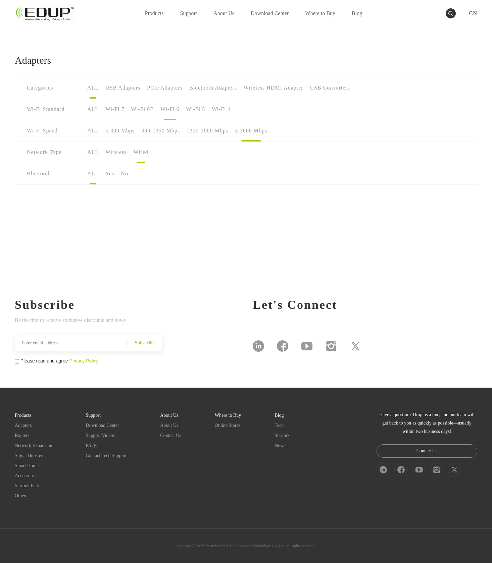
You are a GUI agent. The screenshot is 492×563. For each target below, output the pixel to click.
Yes (109, 173)
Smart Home (27, 465)
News (280, 445)
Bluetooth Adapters (213, 88)
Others (21, 495)
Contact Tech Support (106, 455)
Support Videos (100, 435)
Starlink (282, 435)
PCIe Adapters (165, 88)
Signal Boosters (29, 455)
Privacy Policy (83, 360)
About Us (169, 425)
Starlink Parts (27, 485)
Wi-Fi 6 (170, 109)
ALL (93, 88)
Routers (22, 435)
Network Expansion (33, 445)
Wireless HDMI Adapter (273, 88)
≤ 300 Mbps (120, 130)
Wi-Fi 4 (221, 109)
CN (473, 13)
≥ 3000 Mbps (251, 130)
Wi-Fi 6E (142, 109)
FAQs (91, 445)
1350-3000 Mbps (207, 130)
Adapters (23, 425)
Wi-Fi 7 (115, 109)
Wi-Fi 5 (195, 109)
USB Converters (330, 88)
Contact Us (170, 435)
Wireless (116, 152)
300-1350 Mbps (160, 130)
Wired (140, 152)
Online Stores (228, 425)
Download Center (102, 425)
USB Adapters (122, 88)
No (124, 173)
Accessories (26, 475)
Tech (279, 425)
